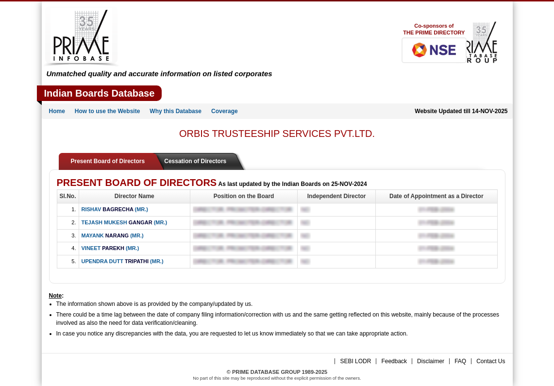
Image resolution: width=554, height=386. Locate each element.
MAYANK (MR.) (113, 235)
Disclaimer (430, 361)
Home (57, 111)
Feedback (394, 361)
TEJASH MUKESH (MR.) (125, 222)
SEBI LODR (355, 361)
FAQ (460, 361)
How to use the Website (107, 111)
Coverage (224, 111)
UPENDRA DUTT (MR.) (123, 261)
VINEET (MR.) (110, 248)
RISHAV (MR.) (115, 209)
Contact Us (490, 361)
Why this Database (175, 111)
